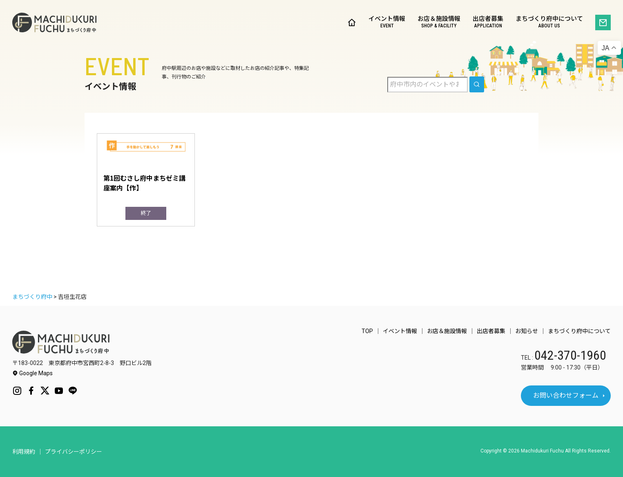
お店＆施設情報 (439, 22)
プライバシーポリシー (73, 451)
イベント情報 (386, 22)
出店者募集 (488, 22)
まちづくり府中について (549, 22)
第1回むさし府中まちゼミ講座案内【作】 (144, 183)
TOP (367, 331)
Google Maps (32, 373)
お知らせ (526, 331)
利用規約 (23, 451)
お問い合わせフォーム (565, 395)
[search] (476, 84)
